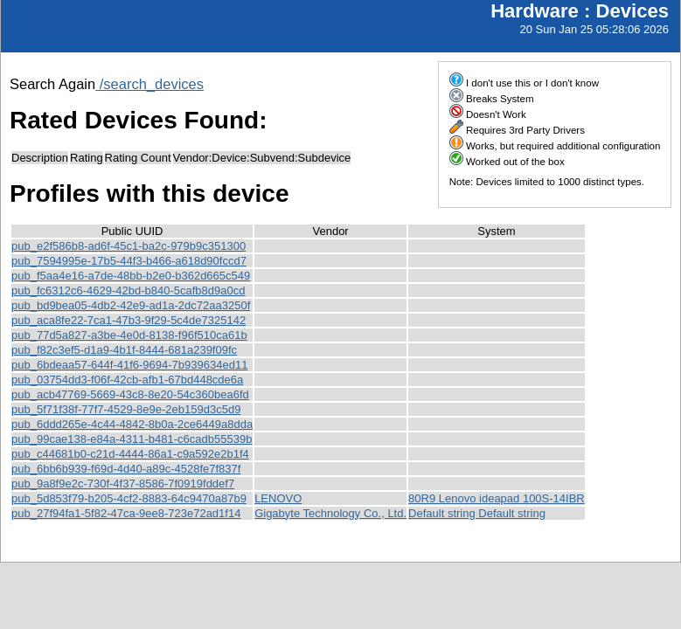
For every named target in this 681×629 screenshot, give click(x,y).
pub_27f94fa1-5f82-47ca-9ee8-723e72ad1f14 (125, 513)
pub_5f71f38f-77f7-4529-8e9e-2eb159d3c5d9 (125, 409)
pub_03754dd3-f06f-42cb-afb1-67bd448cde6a (127, 379)
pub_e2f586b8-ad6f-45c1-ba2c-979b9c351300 (128, 245)
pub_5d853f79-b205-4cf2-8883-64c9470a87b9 (129, 498)
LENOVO (278, 498)
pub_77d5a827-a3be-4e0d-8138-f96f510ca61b (129, 335)
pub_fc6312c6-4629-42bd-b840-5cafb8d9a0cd (128, 290)
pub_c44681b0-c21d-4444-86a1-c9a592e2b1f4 (130, 453)
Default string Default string (476, 513)
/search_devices (149, 84)
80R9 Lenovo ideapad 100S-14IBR (496, 498)
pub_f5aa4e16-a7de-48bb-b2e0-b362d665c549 (130, 275)
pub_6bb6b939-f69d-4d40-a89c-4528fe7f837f (125, 468)
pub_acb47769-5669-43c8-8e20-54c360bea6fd (130, 394)
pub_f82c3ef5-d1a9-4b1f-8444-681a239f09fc (124, 349)
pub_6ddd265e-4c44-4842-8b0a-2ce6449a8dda (132, 424)
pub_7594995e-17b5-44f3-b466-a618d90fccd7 (129, 260)
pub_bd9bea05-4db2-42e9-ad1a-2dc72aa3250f (130, 305)
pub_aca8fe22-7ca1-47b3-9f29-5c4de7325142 (128, 320)
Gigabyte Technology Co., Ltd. (330, 513)
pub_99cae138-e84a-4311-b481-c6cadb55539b (131, 439)
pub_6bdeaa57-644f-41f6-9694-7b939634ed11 (129, 364)
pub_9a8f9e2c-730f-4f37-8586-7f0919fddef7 (122, 483)
